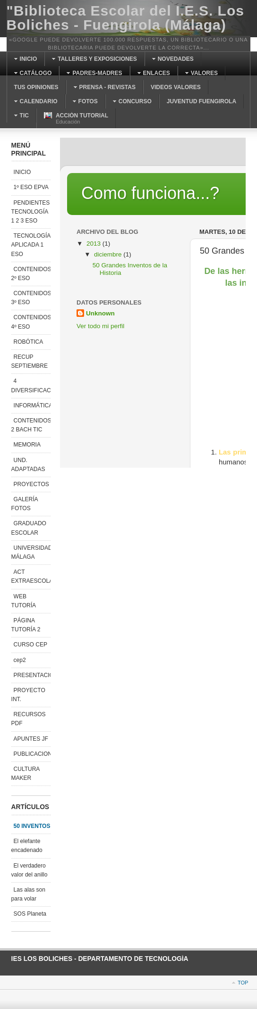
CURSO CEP (30, 644)
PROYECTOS (31, 484)
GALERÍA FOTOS (24, 504)
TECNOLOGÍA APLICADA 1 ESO (31, 244)
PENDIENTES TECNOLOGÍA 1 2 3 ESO (30, 211)
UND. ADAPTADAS (28, 464)
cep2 (20, 660)
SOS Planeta (30, 913)
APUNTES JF (31, 739)
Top (243, 982)
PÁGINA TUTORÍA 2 (26, 625)
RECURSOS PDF (28, 719)
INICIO (22, 172)
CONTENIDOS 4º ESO (31, 322)
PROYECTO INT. (28, 695)
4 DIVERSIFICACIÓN (31, 385)
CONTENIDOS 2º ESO (31, 273)
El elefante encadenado (27, 845)
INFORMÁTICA (32, 405)
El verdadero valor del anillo (29, 870)
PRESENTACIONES (32, 675)
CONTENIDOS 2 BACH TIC (31, 425)
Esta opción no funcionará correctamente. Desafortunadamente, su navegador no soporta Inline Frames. (153, 303)
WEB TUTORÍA (23, 601)
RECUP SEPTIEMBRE (29, 361)
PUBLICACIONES (32, 754)
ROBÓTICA (28, 342)
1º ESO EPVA (31, 187)
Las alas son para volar (28, 894)
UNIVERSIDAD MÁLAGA (31, 552)
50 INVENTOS (32, 826)
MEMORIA (27, 444)
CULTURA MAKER (25, 773)
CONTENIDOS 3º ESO (31, 298)
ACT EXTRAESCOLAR (31, 576)
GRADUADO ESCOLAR (28, 528)
